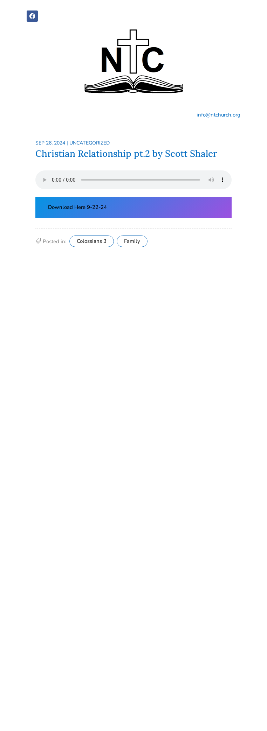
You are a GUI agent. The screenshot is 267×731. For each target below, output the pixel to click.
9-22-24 (97, 207)
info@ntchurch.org (218, 114)
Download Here (67, 207)
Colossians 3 (92, 241)
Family (132, 241)
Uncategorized (89, 143)
